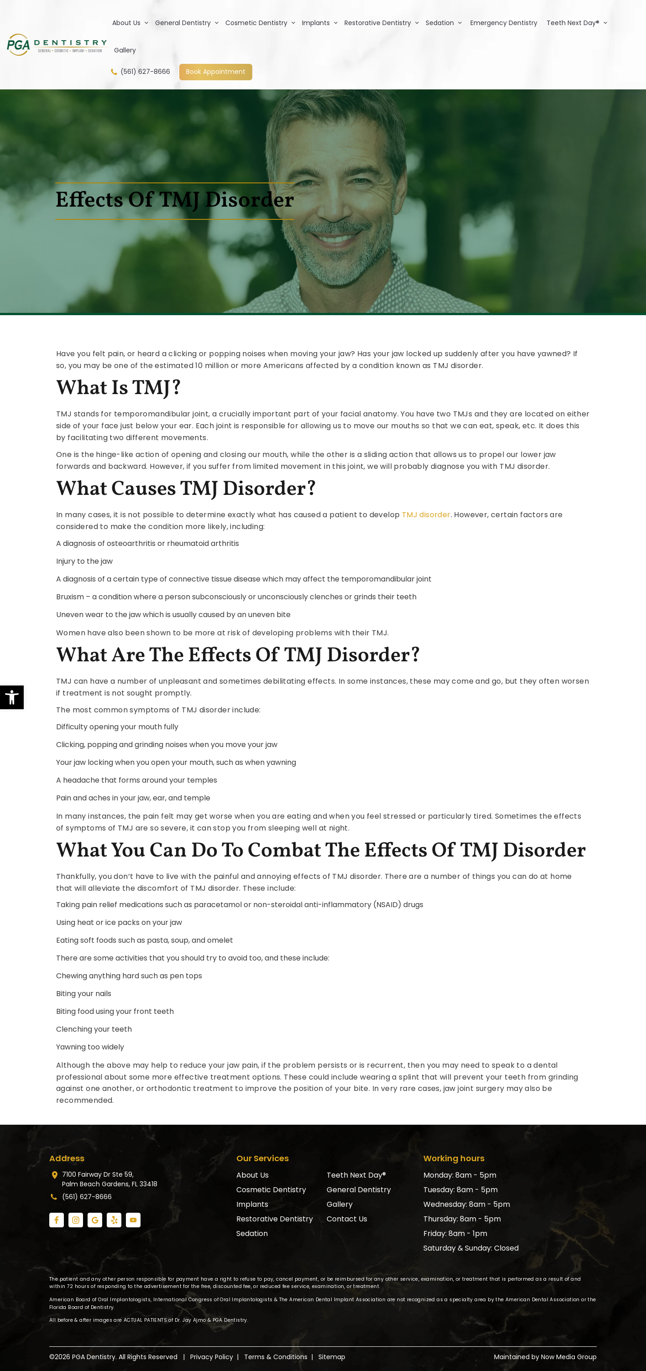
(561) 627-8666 (139, 72)
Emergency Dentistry (503, 22)
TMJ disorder (426, 514)
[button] (12, 697)
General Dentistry (189, 22)
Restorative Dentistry (383, 22)
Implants (322, 22)
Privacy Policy (211, 1356)
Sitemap (331, 1356)
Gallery (125, 50)
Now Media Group (569, 1356)
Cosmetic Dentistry (262, 22)
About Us (132, 22)
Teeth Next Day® (579, 22)
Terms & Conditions (275, 1356)
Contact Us (347, 1219)
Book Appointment (215, 71)
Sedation (446, 22)
